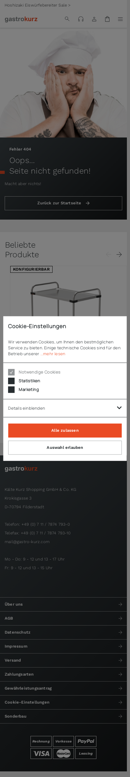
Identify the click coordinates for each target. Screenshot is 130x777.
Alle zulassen (65, 430)
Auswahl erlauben (65, 447)
